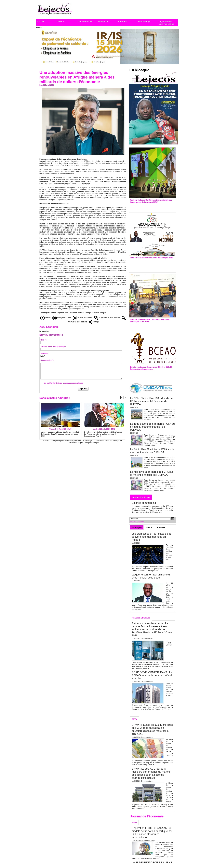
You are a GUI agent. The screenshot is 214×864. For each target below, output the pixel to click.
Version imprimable (82, 318)
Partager (94, 322)
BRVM (134, 719)
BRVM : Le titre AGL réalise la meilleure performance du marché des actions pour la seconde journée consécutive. (151, 773)
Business (122, 21)
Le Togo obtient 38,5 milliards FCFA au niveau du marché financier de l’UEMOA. (152, 426)
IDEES (60, 21)
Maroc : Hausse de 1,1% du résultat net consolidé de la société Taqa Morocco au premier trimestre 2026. (60, 434)
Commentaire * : (47, 360)
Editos (149, 527)
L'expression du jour (76, 443)
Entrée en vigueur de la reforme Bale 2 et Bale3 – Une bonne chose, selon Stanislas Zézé (152, 374)
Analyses (161, 527)
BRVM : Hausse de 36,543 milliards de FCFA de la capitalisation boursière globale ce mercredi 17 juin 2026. (152, 729)
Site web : (44, 353)
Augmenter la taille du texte (107, 318)
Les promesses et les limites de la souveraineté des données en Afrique (151, 536)
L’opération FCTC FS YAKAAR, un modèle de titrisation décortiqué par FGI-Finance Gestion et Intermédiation (152, 833)
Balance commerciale (144, 502)
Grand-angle (144, 21)
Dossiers (77, 441)
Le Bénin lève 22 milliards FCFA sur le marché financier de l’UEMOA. (152, 451)
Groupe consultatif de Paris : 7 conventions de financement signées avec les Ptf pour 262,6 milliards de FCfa (151, 265)
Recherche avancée (137, 522)
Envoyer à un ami (61, 318)
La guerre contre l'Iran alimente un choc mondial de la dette (151, 576)
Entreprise (103, 21)
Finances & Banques (141, 618)
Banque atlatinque (92, 443)
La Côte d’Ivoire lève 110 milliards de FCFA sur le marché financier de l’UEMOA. (151, 401)
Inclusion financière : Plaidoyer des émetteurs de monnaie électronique (150, 326)
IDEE (120, 441)
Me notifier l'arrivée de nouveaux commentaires (63, 383)
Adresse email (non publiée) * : (53, 347)
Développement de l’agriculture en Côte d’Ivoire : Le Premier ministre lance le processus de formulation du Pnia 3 (103, 434)
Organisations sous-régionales (166, 22)
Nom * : (43, 340)
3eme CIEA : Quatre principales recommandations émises (148, 206)
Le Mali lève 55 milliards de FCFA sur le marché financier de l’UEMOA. (151, 473)
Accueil (40, 21)
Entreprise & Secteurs (64, 441)
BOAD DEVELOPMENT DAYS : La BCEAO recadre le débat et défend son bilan (152, 675)
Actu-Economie (85, 21)
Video (134, 822)
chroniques (137, 527)
